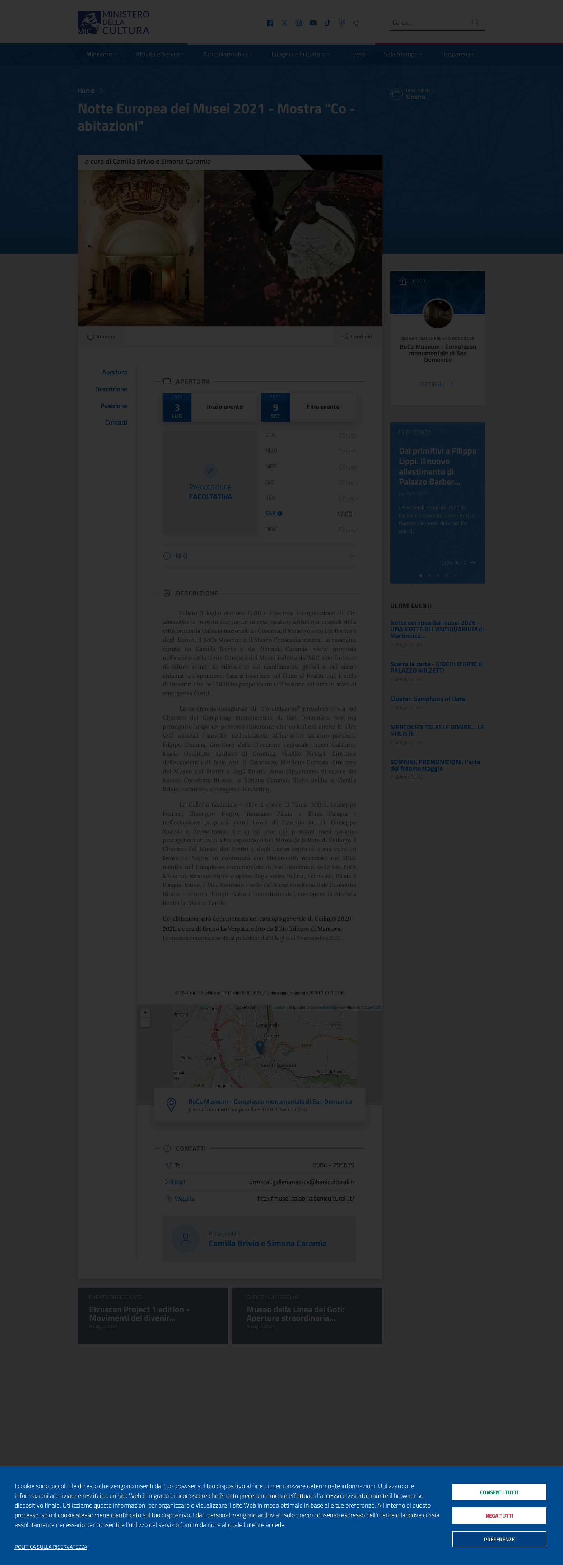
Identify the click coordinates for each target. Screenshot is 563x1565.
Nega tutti (499, 1516)
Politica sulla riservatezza (51, 1547)
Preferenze (499, 1540)
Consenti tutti (499, 1491)
